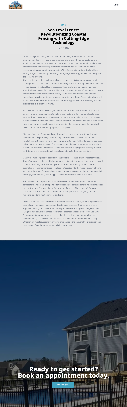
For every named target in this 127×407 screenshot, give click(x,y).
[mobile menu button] (121, 5)
